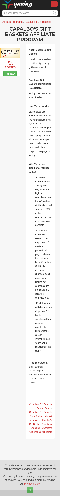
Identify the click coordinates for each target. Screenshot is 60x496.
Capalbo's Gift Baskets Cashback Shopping (40, 424)
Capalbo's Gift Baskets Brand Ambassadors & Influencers (40, 416)
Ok (30, 490)
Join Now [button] (10, 73)
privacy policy (32, 483)
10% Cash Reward (10, 65)
